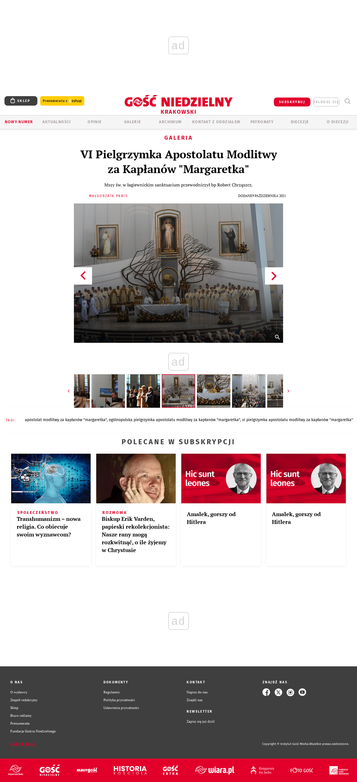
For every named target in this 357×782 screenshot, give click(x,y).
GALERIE (132, 122)
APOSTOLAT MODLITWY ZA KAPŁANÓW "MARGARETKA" (66, 419)
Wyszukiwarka (347, 101)
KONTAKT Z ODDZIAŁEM (216, 122)
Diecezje (300, 122)
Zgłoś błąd (23, 744)
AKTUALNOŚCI (56, 122)
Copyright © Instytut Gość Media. (285, 744)
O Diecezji (338, 122)
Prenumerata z (62, 101)
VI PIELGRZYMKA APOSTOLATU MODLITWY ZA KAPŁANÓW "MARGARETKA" (297, 419)
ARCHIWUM (170, 122)
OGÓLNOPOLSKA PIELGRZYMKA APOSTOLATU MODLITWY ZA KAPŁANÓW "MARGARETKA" (174, 419)
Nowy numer (19, 122)
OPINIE (95, 122)
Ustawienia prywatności (121, 708)
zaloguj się (326, 102)
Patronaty (262, 122)
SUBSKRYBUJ (292, 102)
